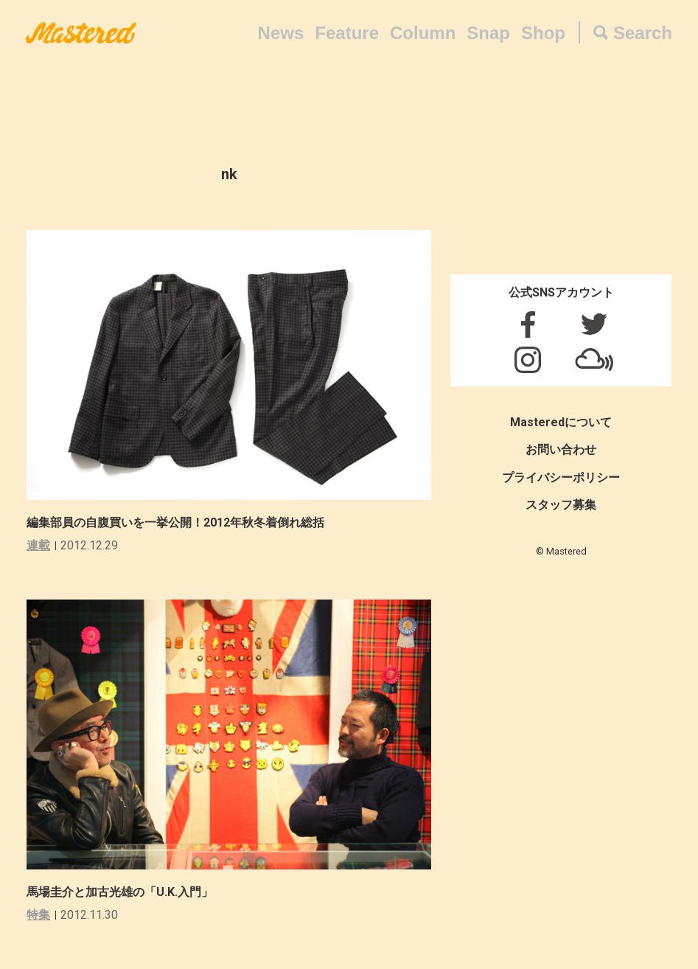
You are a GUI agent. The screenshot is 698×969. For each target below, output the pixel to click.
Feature (347, 33)
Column (423, 33)
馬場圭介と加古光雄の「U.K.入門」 (120, 892)
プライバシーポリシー (561, 477)
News (281, 33)
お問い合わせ (561, 449)
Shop (543, 33)
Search (642, 33)
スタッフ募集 (561, 505)
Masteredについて (561, 422)
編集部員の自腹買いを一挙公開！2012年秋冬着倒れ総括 (175, 522)
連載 (38, 545)
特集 (38, 915)
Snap (488, 33)
